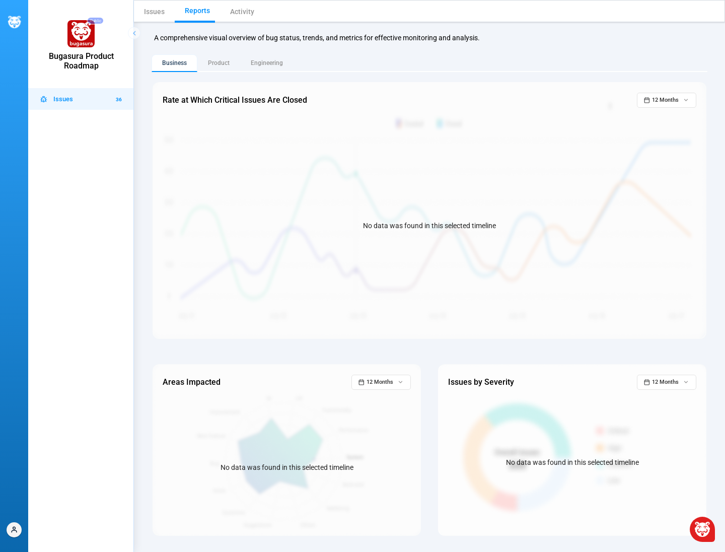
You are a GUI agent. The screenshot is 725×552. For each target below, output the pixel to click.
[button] (14, 529)
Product (219, 62)
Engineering (267, 62)
